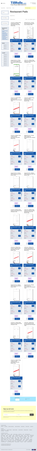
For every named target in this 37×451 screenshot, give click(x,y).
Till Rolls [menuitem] (25, 441)
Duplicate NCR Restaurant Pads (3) (5, 33)
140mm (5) (4, 56)
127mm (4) (4, 54)
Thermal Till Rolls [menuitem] (29, 441)
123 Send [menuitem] (2, 434)
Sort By (26, 19)
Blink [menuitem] (23, 434)
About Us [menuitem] (2, 426)
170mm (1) (4, 61)
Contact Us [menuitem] (31, 426)
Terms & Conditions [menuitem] (17, 426)
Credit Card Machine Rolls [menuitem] (10, 441)
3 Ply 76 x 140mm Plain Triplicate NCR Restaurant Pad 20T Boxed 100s (16, 362)
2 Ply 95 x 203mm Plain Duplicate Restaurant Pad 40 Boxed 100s (16, 210)
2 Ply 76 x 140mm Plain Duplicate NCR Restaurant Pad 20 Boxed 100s (16, 99)
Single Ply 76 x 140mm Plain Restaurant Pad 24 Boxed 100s (16, 285)
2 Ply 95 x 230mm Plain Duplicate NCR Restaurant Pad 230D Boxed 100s (29, 99)
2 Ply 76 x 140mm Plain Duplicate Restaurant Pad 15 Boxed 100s (29, 61)
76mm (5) (4, 46)
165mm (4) (4, 59)
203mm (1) (4, 63)
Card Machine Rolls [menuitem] (3, 441)
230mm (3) (4, 65)
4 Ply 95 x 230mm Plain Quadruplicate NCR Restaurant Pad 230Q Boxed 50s (16, 24)
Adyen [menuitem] (5, 434)
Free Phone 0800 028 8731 (18, 4)
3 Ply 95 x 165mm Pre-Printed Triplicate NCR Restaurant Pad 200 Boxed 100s (15, 249)
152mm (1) (4, 58)
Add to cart (17, 56)
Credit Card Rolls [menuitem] (17, 441)
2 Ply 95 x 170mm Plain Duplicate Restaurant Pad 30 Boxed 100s (16, 323)
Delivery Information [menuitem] (11, 426)
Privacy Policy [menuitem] (27, 426)
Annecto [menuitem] (8, 434)
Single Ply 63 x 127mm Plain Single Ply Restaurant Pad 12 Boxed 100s (29, 137)
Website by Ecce (10, 449)
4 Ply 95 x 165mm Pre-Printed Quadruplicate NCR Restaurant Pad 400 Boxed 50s (29, 249)
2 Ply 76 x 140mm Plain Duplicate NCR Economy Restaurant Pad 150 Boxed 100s (29, 211)
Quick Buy (3, 3)
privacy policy (17, 416)
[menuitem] (33, 3)
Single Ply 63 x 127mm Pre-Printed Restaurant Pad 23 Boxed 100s (29, 23)
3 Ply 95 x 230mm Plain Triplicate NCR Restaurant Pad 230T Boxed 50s (16, 137)
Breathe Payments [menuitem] (27, 434)
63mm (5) (4, 45)
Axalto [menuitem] (11, 434)
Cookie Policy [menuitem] (22, 426)
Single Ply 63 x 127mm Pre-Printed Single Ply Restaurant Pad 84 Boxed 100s (16, 62)
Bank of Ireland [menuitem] (15, 434)
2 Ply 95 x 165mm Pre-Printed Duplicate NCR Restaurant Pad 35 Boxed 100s (29, 324)
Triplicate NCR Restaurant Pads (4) (5, 39)
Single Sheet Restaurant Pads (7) (5, 37)
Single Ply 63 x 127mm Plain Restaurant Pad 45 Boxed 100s (16, 174)
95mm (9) (4, 48)
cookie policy (20, 416)
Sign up (32, 414)
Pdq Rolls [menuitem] (21, 441)
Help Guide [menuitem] (6, 426)
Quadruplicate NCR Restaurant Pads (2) (5, 35)
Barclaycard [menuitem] (20, 434)
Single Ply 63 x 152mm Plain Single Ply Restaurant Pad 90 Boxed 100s (29, 286)
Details (16, 53)
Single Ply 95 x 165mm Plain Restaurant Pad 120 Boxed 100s (29, 174)
